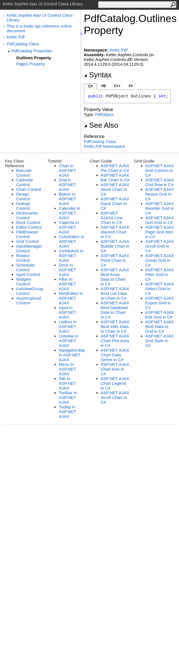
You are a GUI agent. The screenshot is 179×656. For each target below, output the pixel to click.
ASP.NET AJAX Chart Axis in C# (115, 369)
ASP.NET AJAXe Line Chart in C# (111, 218)
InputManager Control (29, 248)
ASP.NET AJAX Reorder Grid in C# (159, 208)
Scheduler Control (25, 267)
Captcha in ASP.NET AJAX (69, 227)
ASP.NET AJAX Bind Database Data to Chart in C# (115, 309)
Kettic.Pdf (15, 36)
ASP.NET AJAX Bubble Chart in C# (115, 246)
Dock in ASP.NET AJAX (67, 270)
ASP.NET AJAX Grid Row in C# (159, 182)
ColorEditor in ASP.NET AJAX (71, 241)
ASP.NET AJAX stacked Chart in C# (115, 232)
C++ (117, 86)
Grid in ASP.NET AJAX (67, 184)
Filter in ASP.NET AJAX (67, 284)
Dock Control (28, 222)
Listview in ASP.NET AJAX (68, 341)
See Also (101, 125)
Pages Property (30, 63)
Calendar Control (24, 182)
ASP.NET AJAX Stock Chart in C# (115, 189)
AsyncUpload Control (28, 300)
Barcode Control (24, 172)
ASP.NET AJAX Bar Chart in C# (115, 177)
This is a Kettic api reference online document (39, 28)
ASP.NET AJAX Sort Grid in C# (159, 220)
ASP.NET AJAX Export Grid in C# (159, 303)
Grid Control (27, 241)
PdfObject (104, 114)
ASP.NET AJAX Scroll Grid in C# (159, 246)
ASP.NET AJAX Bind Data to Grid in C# (159, 326)
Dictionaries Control (27, 215)
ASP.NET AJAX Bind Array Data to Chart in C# (115, 276)
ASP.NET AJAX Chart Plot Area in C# (115, 341)
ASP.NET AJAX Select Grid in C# (159, 289)
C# (90, 86)
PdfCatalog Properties (31, 50)
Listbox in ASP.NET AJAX (67, 326)
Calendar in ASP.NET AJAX (69, 213)
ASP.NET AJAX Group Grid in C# (159, 260)
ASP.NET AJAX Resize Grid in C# (159, 194)
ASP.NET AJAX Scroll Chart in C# (115, 397)
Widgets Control (23, 281)
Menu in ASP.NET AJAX (67, 369)
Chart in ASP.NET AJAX (67, 170)
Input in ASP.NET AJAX (67, 312)
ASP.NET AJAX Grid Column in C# (159, 170)
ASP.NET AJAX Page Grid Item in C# (159, 232)
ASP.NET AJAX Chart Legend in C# (115, 383)
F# (131, 86)
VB (103, 86)
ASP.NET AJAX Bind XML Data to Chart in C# (115, 326)
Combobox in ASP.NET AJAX (71, 255)
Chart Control (28, 189)
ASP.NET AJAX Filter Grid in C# (159, 274)
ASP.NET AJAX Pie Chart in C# (115, 168)
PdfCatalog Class (23, 43)
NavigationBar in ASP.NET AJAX (72, 355)
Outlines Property (33, 57)
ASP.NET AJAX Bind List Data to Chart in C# (115, 293)
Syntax (98, 75)
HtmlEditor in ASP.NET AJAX (71, 298)
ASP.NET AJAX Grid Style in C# (159, 341)
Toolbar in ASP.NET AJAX (68, 397)
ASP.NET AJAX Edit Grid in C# (159, 314)
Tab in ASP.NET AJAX (67, 383)
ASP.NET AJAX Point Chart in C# (115, 260)
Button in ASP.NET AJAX (67, 199)
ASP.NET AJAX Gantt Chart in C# (115, 203)
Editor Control (29, 227)
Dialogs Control (23, 206)
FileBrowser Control (27, 234)
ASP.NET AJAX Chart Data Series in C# (115, 355)
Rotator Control (23, 258)
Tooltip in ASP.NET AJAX (67, 412)
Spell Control (28, 274)
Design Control (23, 196)
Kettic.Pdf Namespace (104, 146)
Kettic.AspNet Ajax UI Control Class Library (40, 17)
